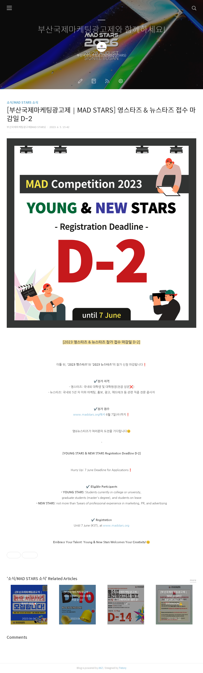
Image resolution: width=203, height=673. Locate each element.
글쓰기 (81, 81)
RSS (108, 81)
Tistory (122, 667)
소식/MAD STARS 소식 (22, 102)
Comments (17, 637)
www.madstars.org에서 (89, 414)
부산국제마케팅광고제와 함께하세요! (102, 30)
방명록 (94, 81)
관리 (121, 81)
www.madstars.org (116, 525)
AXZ (101, 667)
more (193, 580)
